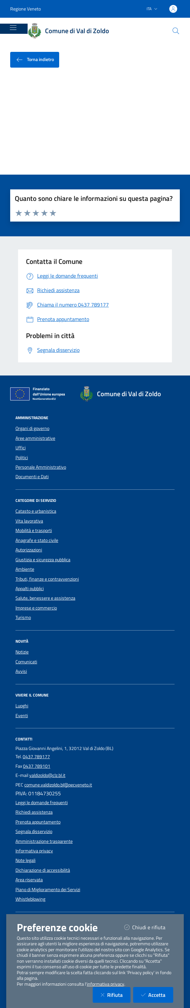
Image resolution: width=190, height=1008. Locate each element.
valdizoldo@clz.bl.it (47, 775)
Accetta (157, 995)
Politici (21, 457)
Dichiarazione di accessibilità (42, 870)
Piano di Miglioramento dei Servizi (47, 889)
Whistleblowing (30, 899)
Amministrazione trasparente (44, 841)
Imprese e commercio (36, 607)
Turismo (23, 617)
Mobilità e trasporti (33, 530)
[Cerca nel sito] (176, 31)
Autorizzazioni (28, 549)
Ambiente (24, 569)
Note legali (25, 860)
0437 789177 (36, 756)
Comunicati (26, 661)
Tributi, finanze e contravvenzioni (47, 579)
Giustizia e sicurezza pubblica (42, 559)
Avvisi (21, 671)
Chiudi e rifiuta (148, 927)
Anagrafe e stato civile (36, 540)
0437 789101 (36, 766)
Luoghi (21, 705)
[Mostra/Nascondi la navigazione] (13, 28)
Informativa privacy (34, 850)
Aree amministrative (35, 438)
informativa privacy (105, 984)
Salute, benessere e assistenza (45, 598)
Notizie (22, 651)
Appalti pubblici (29, 588)
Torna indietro (34, 60)
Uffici (20, 447)
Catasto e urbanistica (35, 511)
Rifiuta (116, 995)
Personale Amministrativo (40, 467)
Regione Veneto (25, 8)
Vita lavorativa (29, 521)
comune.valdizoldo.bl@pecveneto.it (58, 784)
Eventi (21, 715)
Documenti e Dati (32, 476)
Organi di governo (32, 428)
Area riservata (29, 879)
